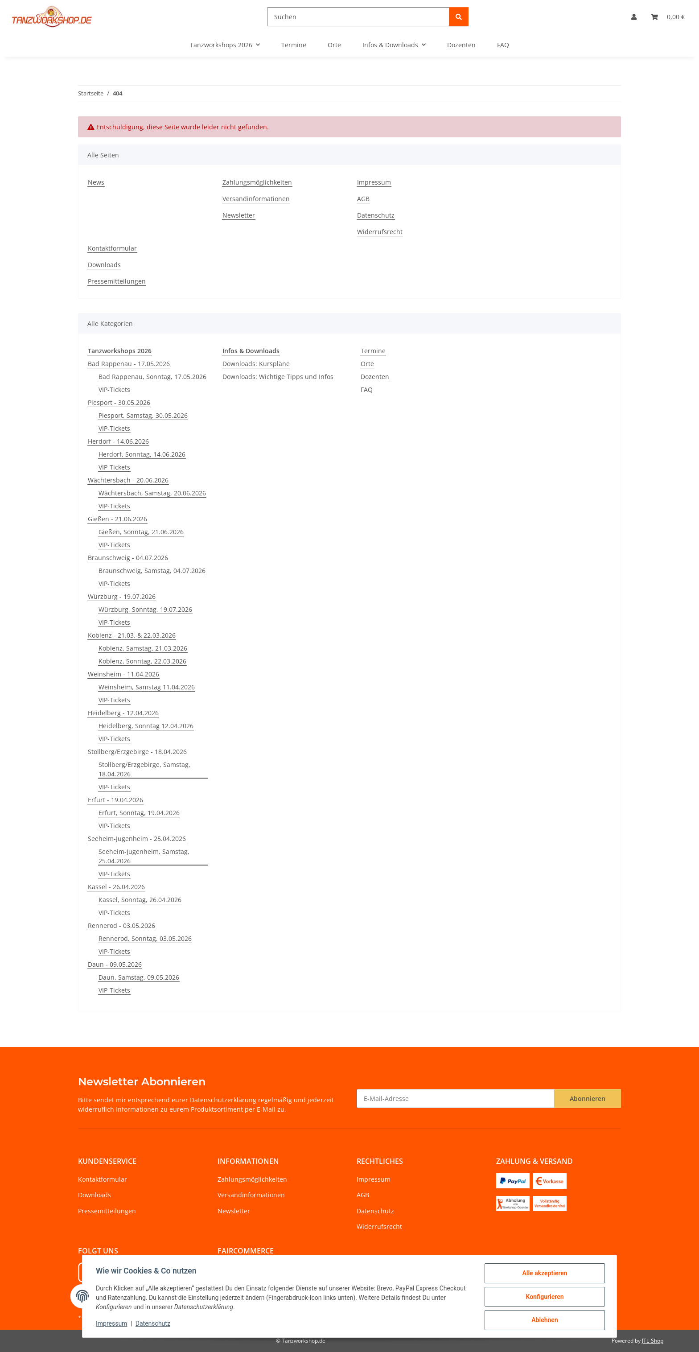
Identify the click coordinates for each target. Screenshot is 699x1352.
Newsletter (238, 215)
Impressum (112, 1324)
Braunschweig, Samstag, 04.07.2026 (152, 570)
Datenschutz (153, 1324)
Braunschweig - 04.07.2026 (128, 557)
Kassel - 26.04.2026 (116, 886)
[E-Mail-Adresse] (456, 1098)
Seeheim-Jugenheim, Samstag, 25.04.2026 (144, 856)
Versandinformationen (256, 198)
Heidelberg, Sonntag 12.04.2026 (146, 725)
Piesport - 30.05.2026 (119, 402)
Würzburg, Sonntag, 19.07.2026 (145, 609)
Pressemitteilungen (117, 281)
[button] (634, 16)
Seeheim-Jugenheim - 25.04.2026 (137, 838)
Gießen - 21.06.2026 (117, 519)
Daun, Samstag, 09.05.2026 (139, 977)
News (96, 182)
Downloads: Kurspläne (256, 363)
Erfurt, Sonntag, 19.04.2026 (139, 812)
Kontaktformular (112, 248)
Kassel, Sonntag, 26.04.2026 (140, 899)
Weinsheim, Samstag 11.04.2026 (147, 687)
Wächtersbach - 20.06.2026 (128, 480)
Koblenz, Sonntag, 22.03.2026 (142, 661)
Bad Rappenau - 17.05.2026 (129, 363)
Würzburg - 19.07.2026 (122, 596)
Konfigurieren (544, 1297)
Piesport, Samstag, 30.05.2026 (143, 415)
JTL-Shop (652, 1340)
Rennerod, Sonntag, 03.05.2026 (145, 938)
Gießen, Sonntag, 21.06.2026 (141, 532)
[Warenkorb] (668, 16)
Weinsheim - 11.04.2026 (123, 674)
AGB (363, 198)
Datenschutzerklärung (223, 1100)
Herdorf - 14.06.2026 (118, 441)
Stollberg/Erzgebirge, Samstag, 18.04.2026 (144, 769)
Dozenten (375, 376)
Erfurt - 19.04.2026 (115, 800)
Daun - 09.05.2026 (115, 964)
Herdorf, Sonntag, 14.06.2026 (142, 454)
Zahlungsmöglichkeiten (257, 182)
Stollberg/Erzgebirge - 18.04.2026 (137, 751)
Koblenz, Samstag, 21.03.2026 (143, 648)
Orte (367, 363)
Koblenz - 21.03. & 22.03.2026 (132, 635)
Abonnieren (587, 1098)
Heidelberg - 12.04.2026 (123, 713)
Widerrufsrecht (380, 231)
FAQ (367, 389)
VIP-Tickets (114, 389)
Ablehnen (543, 1320)
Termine (373, 350)
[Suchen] (358, 16)
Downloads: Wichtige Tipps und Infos (277, 376)
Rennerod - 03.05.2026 (121, 925)
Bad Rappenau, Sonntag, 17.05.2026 (152, 376)
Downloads (104, 264)
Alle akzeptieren (543, 1274)
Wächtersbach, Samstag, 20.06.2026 (152, 493)
